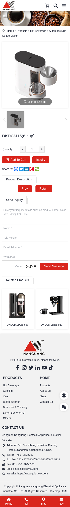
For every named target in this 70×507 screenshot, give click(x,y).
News (43, 396)
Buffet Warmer (11, 401)
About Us (45, 390)
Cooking (8, 390)
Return (43, 188)
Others (7, 418)
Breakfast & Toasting (15, 407)
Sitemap (55, 491)
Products (22, 30)
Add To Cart (16, 159)
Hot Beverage (38, 30)
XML (64, 491)
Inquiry (40, 159)
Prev (25, 188)
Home (10, 30)
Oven (6, 396)
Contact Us (46, 401)
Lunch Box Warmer (14, 412)
